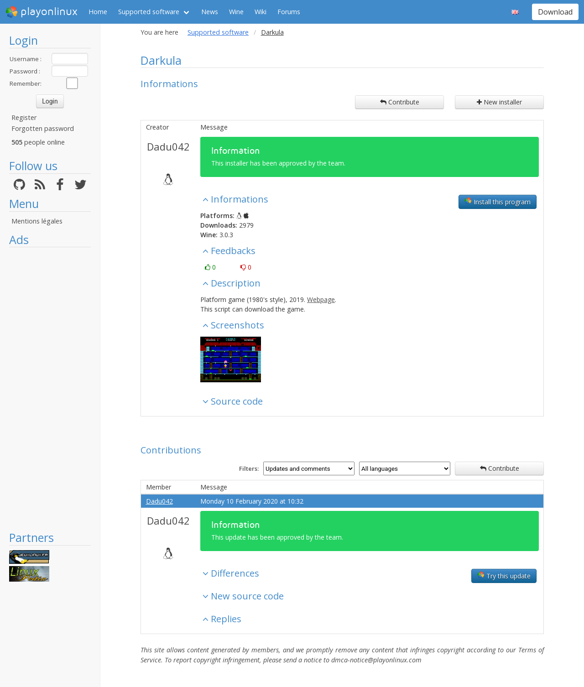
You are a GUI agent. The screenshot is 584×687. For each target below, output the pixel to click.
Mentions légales (37, 221)
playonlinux (41, 11)
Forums (288, 11)
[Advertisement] (50, 389)
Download (555, 12)
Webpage (321, 299)
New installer (499, 102)
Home (98, 11)
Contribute (399, 102)
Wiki (260, 11)
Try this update (504, 575)
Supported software (148, 11)
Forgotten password (42, 128)
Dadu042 (168, 146)
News (209, 11)
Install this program (497, 201)
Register (23, 117)
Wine (236, 11)
